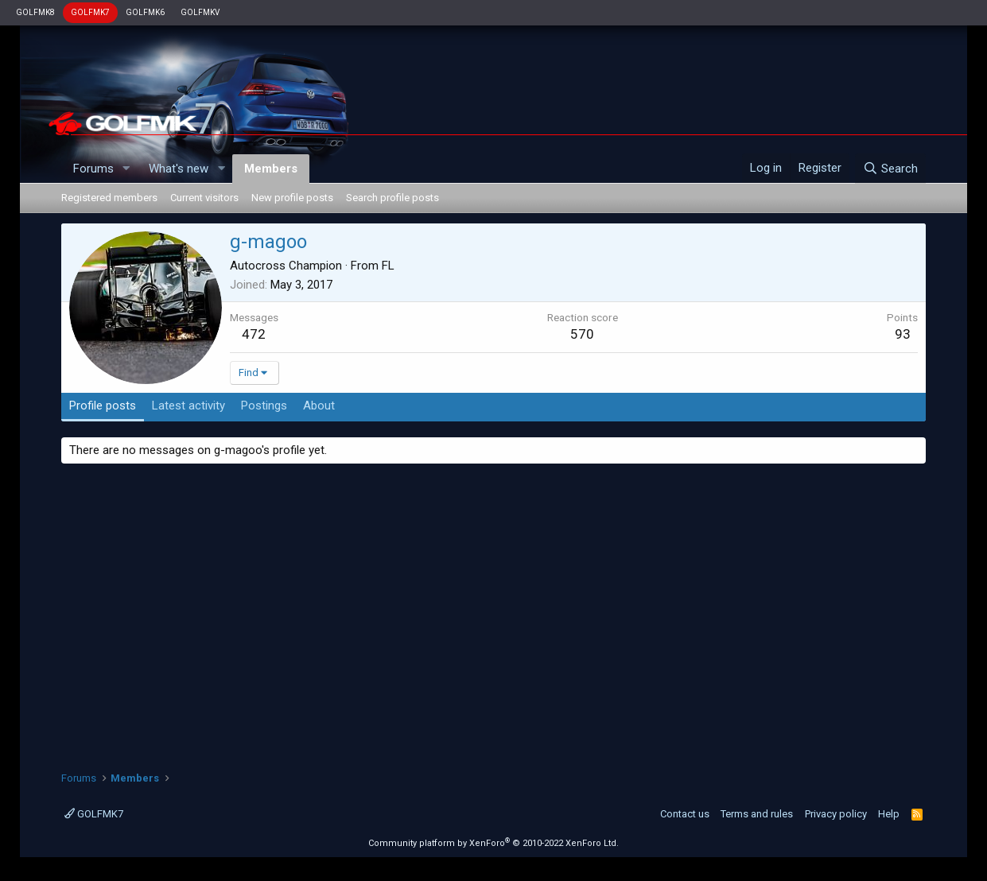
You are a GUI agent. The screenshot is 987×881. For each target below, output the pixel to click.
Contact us (684, 814)
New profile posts (292, 198)
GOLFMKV (200, 12)
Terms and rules (757, 814)
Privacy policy (836, 814)
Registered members (109, 198)
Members (270, 168)
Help (889, 814)
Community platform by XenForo (493, 843)
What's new (178, 168)
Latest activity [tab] (188, 405)
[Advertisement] (494, 611)
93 (903, 334)
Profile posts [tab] (102, 405)
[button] (126, 169)
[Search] (890, 168)
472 (254, 334)
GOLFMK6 (145, 12)
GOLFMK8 (35, 12)
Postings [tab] (264, 405)
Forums (93, 168)
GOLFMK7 (90, 12)
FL (388, 265)
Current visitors (204, 198)
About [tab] (319, 405)
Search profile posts (392, 198)
